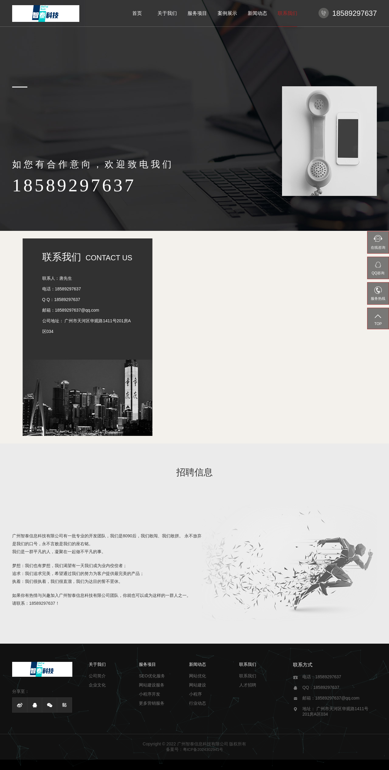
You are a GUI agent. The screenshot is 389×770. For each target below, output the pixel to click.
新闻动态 (257, 13)
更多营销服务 (151, 703)
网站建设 (197, 685)
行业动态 (197, 703)
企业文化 (97, 685)
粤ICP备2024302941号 (203, 749)
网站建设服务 (151, 685)
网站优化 (197, 675)
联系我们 (287, 13)
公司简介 (97, 675)
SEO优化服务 (152, 675)
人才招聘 (247, 685)
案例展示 (227, 13)
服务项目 (197, 13)
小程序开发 (149, 694)
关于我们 (167, 13)
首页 (137, 13)
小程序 (195, 694)
